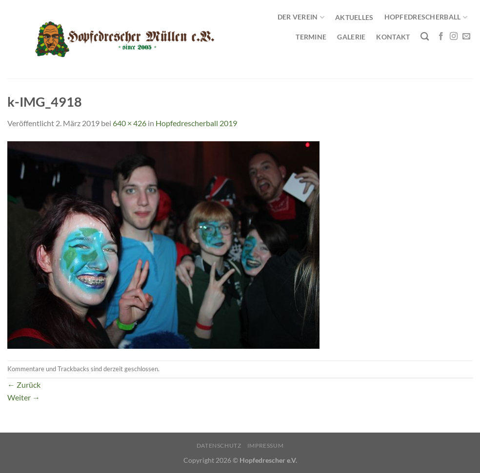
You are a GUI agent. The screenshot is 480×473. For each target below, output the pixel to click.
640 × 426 (129, 123)
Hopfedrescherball (425, 17)
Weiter (23, 397)
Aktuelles (354, 17)
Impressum (265, 445)
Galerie (351, 37)
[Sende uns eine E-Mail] (466, 36)
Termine (311, 37)
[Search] (424, 37)
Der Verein (301, 17)
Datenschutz (219, 445)
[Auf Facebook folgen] (441, 36)
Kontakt (393, 37)
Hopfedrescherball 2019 (196, 123)
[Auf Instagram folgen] (454, 36)
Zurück (23, 384)
